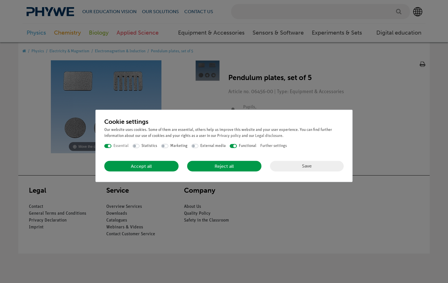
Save (307, 166)
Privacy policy (229, 136)
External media (213, 146)
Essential (121, 146)
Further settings (273, 146)
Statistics (149, 146)
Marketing (178, 146)
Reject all (224, 166)
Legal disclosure (268, 136)
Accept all (141, 166)
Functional (247, 146)
